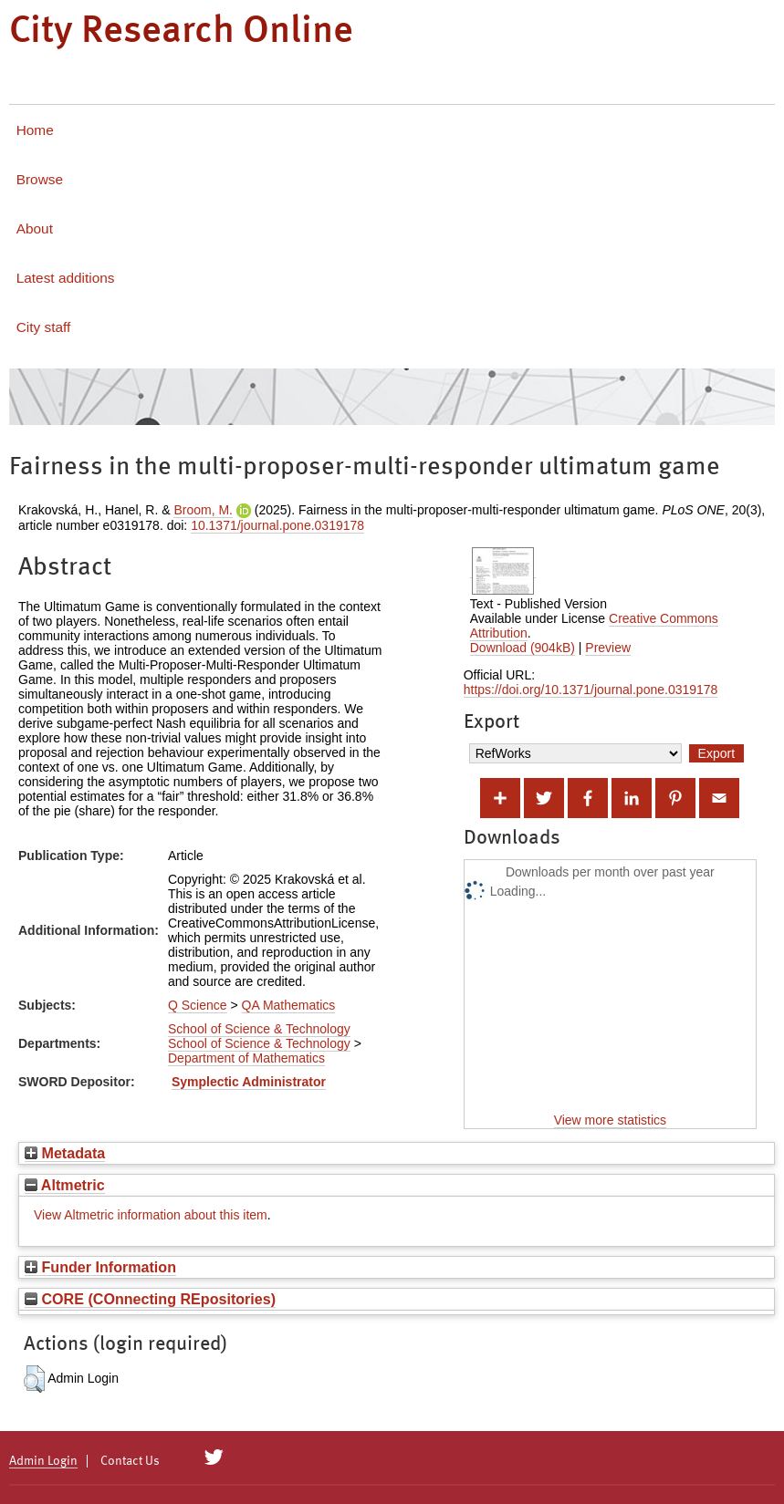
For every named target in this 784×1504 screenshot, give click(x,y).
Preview (608, 647)
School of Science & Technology (259, 1029)
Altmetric (65, 1185)
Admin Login (43, 1461)
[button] (34, 1379)
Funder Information (100, 1267)
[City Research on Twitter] (214, 1457)
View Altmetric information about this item (150, 1215)
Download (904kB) (522, 647)
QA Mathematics (289, 1005)
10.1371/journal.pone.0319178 (277, 525)
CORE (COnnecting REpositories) (150, 1299)
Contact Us (130, 1461)
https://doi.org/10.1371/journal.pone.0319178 (591, 689)
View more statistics (610, 1120)
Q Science (197, 1005)
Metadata (65, 1153)
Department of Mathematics (246, 1058)
